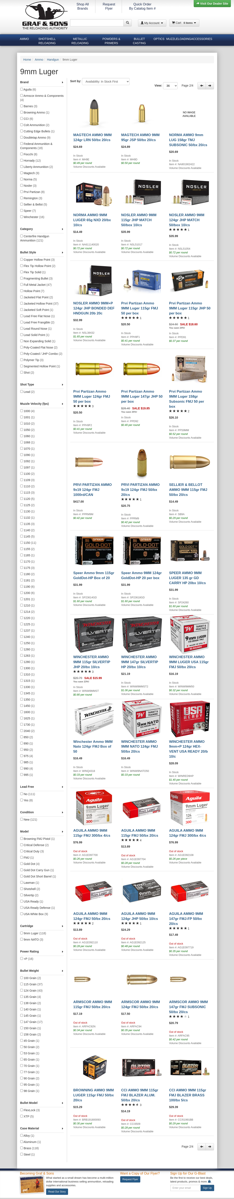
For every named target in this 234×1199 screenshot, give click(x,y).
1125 (27, 505)
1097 (27, 467)
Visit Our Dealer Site (212, 3)
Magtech (29, 173)
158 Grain (30, 1034)
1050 (27, 430)
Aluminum (30, 1142)
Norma (28, 179)
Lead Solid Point (34, 335)
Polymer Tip (32, 360)
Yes (26, 800)
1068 (27, 442)
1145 (27, 536)
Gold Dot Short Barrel (38, 876)
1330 (27, 687)
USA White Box (34, 914)
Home (27, 59)
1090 (27, 455)
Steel (27, 1154)
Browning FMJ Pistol (37, 838)
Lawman (29, 882)
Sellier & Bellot (33, 204)
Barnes (28, 106)
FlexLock (30, 1110)
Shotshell (30, 889)
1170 (27, 561)
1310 (27, 674)
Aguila (28, 89)
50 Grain (29, 1047)
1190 (27, 586)
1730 (27, 724)
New (28, 819)
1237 (27, 630)
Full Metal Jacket (36, 284)
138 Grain (30, 1003)
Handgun (53, 59)
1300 (27, 668)
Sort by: (75, 81)
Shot (27, 372)
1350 (27, 699)
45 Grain (29, 1040)
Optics (158, 39)
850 (26, 737)
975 (26, 756)
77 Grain (29, 1072)
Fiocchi (28, 154)
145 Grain (30, 1015)
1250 (27, 643)
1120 (27, 499)
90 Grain (29, 1078)
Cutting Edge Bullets (37, 131)
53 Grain (29, 1053)
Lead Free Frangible (37, 322)
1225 (27, 624)
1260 (27, 649)
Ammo (24, 39)
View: (167, 85)
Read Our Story (57, 1191)
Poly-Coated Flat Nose (39, 347)
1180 (27, 574)
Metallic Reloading (80, 40)
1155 (27, 549)
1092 (27, 461)
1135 (27, 524)
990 (26, 768)
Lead (27, 391)
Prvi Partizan (32, 192)
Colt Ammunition (34, 125)
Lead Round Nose (36, 328)
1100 (27, 473)
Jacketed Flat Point (36, 297)
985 (26, 762)
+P (26, 958)
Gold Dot (30, 864)
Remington (31, 198)
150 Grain (30, 1028)
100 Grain (30, 978)
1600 (27, 712)
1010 (27, 423)
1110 (27, 486)
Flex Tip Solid (33, 272)
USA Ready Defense (37, 907)
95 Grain (29, 1084)
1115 (27, 492)
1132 (27, 517)
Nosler (28, 185)
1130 (27, 511)
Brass (29, 1148)
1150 (28, 542)
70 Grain (29, 1065)
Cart (184, 22)
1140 (27, 530)
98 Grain (29, 1091)
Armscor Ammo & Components (42, 98)
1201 (27, 599)
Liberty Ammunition (36, 167)
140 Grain (30, 1009)
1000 (27, 411)
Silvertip (29, 895)
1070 (27, 448)
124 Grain (31, 990)
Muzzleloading (178, 39)
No (27, 794)
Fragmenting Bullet (36, 278)
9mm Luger (33, 933)
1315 (27, 680)
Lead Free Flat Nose (37, 316)
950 (26, 749)
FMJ (27, 857)
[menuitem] (24, 39)
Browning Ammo (34, 112)
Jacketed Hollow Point (39, 303)
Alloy (27, 1135)
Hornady (30, 160)
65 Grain (29, 1059)
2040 (27, 731)
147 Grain (31, 1022)
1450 (27, 705)
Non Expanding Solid (38, 341)
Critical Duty (32, 851)
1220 (27, 618)
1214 (27, 611)
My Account (152, 23)
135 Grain (30, 997)
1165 (27, 555)
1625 (27, 718)
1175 (27, 567)
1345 (27, 693)
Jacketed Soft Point (36, 310)
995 (26, 774)
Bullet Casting (139, 40)
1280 (27, 662)
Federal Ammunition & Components (36, 146)
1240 (27, 636)
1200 (27, 593)
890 (26, 743)
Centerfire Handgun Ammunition (34, 238)
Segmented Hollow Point (40, 366)
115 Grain (31, 984)
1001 (27, 417)
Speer (28, 210)
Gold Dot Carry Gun (37, 870)
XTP (27, 1116)
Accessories (201, 39)
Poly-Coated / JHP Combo (41, 353)
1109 (27, 480)
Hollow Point (32, 291)
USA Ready (31, 901)
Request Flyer (130, 1179)
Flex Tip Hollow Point (38, 266)
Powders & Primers (111, 40)
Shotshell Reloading (47, 40)
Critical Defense (34, 845)
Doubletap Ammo (35, 137)
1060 (27, 436)
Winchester (32, 217)
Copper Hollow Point (37, 259)
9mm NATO (31, 939)
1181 (27, 580)
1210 (27, 605)
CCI (26, 118)
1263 (27, 655)
